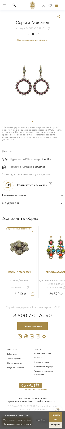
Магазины (38, 358)
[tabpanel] (32, 80)
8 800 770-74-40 (32, 316)
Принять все (56, 417)
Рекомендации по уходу (43, 367)
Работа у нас (12, 354)
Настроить (56, 425)
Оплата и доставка (14, 363)
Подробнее (40, 420)
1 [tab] (32, 121)
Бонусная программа (15, 368)
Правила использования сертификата (44, 373)
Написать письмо (32, 326)
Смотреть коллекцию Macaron (32, 40)
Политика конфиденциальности (42, 351)
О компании (12, 350)
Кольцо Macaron (19, 272)
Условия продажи (14, 359)
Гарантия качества (41, 362)
